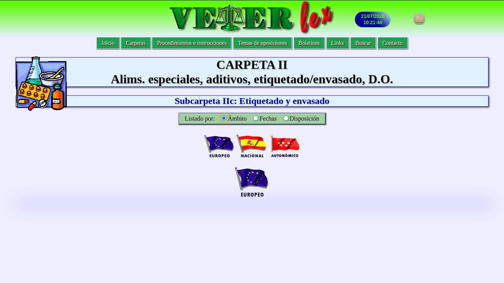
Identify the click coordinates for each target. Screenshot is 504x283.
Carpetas (135, 43)
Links (337, 43)
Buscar (363, 43)
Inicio (108, 43)
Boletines (309, 43)
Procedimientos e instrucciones (191, 43)
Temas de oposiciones (262, 43)
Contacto (392, 43)
